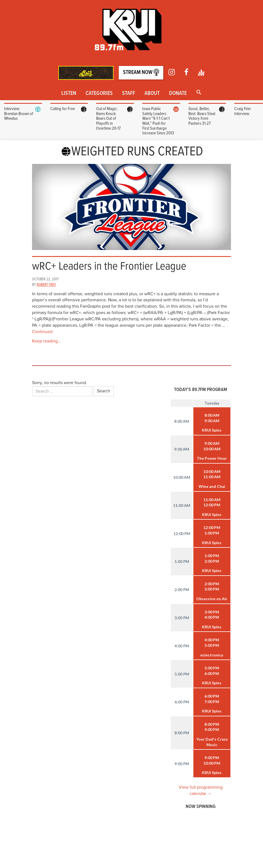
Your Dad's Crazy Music (212, 742)
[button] (199, 93)
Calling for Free (62, 109)
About (152, 93)
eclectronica (211, 655)
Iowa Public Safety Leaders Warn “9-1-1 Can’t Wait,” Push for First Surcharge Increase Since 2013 (158, 121)
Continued (42, 331)
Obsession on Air (211, 598)
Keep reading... (46, 341)
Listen (68, 93)
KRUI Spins (212, 430)
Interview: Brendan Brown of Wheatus (18, 113)
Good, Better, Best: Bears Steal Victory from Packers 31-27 (201, 116)
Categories (99, 93)
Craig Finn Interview (242, 111)
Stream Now (141, 72)
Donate (178, 93)
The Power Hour (212, 458)
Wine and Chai (212, 486)
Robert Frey (46, 284)
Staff (128, 93)
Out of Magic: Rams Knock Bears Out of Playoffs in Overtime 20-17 (108, 118)
